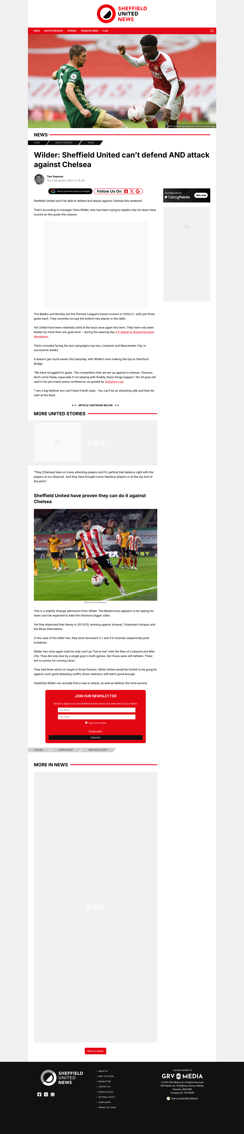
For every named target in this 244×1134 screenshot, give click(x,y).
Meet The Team (105, 1076)
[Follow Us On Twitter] (132, 191)
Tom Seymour (55, 176)
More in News (51, 764)
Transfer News (89, 31)
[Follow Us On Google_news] (138, 191)
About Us (103, 1071)
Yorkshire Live (114, 381)
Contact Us (104, 1086)
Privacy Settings (107, 1107)
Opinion (71, 31)
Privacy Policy (105, 1092)
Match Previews (53, 31)
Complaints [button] (104, 1102)
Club (105, 31)
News (37, 31)
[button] (212, 31)
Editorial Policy (106, 1097)
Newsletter (104, 1081)
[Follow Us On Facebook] (126, 191)
